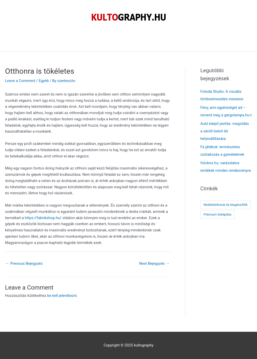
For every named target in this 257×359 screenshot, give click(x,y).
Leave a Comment (20, 80)
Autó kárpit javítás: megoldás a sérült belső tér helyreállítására (224, 131)
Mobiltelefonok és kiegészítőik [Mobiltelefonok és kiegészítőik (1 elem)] (225, 205)
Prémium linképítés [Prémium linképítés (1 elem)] (217, 214)
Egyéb (44, 80)
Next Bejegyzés (154, 263)
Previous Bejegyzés (24, 263)
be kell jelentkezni (62, 295)
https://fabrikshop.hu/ (43, 218)
